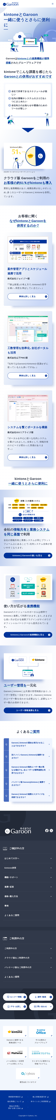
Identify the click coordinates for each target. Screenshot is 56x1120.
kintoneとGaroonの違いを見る (27, 555)
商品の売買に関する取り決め (14, 1107)
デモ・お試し (14, 1006)
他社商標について (14, 1101)
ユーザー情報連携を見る (27, 710)
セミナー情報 (14, 997)
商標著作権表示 (14, 1097)
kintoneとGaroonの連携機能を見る (27, 635)
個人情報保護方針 (39, 1097)
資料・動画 (40, 997)
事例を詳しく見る (27, 296)
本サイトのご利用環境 (40, 1101)
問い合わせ (40, 1006)
